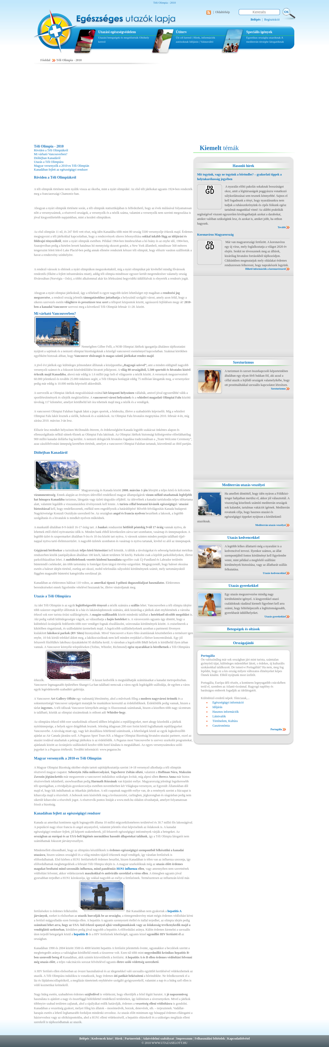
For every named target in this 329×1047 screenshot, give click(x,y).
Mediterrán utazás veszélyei (243, 485)
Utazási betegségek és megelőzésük (118, 37)
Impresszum (184, 1038)
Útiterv (181, 32)
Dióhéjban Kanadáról (47, 158)
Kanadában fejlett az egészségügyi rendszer (61, 169)
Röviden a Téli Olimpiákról (51, 150)
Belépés (84, 1038)
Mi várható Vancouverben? (50, 154)
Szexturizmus (243, 362)
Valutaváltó (206, 41)
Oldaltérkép (222, 12)
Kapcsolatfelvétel (238, 1038)
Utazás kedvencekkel (243, 538)
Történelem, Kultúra (225, 721)
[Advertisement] (164, 105)
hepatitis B (81, 934)
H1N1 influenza (126, 868)
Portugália (276, 729)
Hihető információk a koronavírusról (265, 268)
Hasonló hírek (243, 166)
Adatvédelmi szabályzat (158, 1038)
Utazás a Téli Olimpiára (48, 162)
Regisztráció (272, 19)
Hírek (119, 1038)
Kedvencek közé (102, 1038)
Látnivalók (219, 716)
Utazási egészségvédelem (117, 32)
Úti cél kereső (183, 37)
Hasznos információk (226, 712)
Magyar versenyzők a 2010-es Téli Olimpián (61, 166)
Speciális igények (259, 32)
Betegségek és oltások (243, 629)
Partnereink (133, 1038)
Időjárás (193, 41)
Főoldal (45, 60)
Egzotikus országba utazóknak (263, 37)
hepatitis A (174, 911)
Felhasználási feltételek (210, 1038)
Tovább (282, 227)
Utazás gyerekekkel (243, 586)
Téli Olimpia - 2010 (69, 60)
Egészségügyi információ (228, 702)
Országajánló (243, 643)
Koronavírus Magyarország (215, 234)
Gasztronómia (221, 725)
